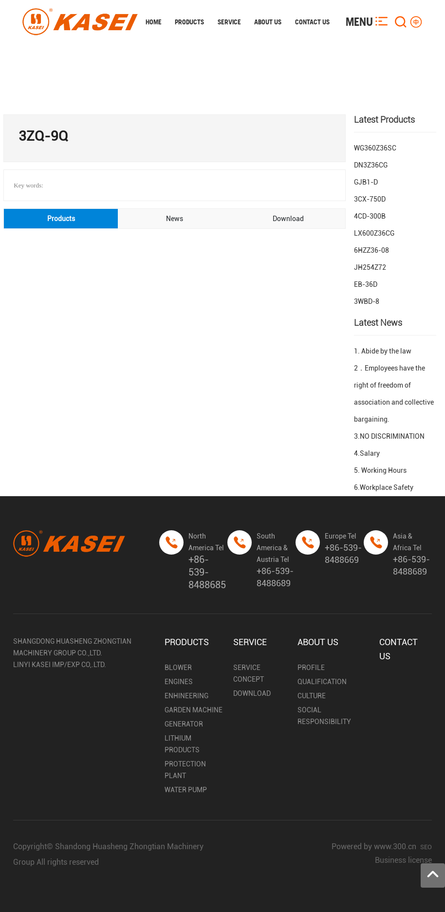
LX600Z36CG (374, 233)
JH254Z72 (370, 267)
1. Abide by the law (382, 351)
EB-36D (365, 284)
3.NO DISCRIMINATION (389, 436)
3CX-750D (370, 199)
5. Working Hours (380, 470)
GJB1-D (366, 182)
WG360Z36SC (375, 148)
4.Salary (367, 453)
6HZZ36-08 (371, 250)
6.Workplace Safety (383, 487)
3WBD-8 (366, 301)
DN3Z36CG (371, 165)
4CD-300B (370, 216)
